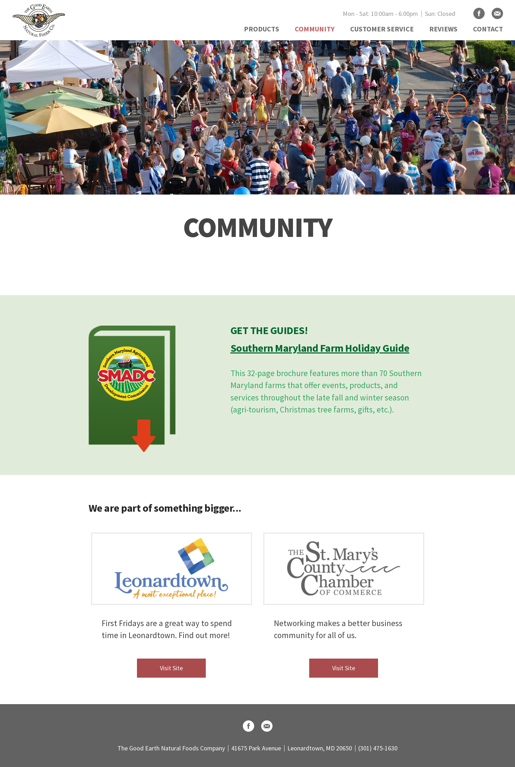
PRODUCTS (261, 28)
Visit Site (171, 668)
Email (497, 13)
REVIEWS (443, 28)
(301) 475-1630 (377, 748)
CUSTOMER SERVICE (382, 28)
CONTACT (488, 28)
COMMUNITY (315, 28)
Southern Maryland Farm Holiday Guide (319, 348)
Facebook (479, 13)
